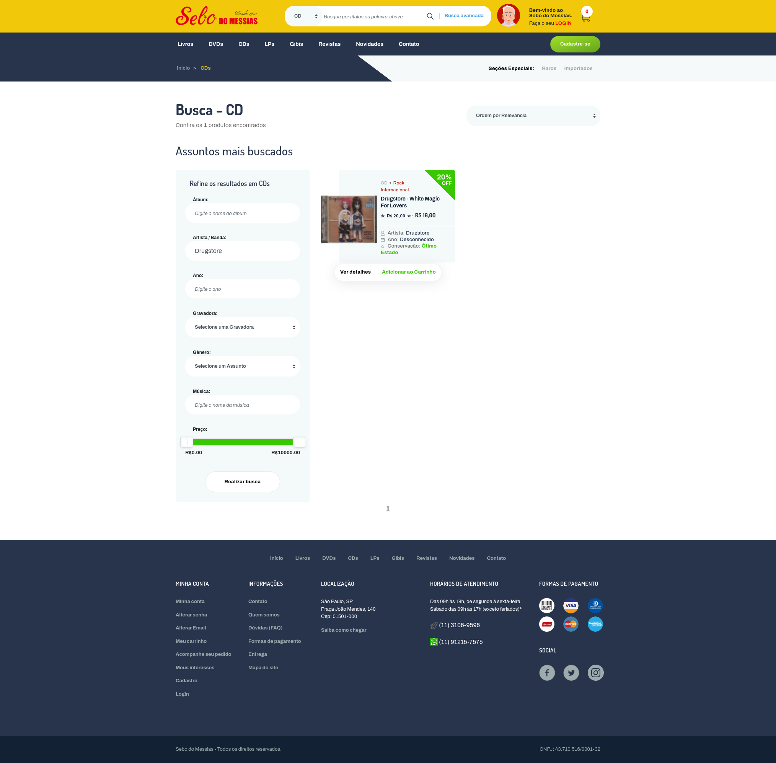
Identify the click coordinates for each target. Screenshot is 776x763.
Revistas (329, 44)
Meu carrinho (191, 641)
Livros (185, 44)
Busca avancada (464, 15)
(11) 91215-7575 (456, 642)
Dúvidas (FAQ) (265, 628)
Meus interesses (195, 667)
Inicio (183, 68)
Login (182, 694)
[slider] (186, 442)
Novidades (369, 44)
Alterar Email (191, 628)
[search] (374, 16)
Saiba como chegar (344, 630)
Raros (549, 68)
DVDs (216, 44)
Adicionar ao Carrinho (409, 272)
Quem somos (264, 615)
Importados (578, 68)
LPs (270, 44)
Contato (409, 44)
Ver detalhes (355, 272)
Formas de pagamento (274, 641)
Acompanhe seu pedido (203, 654)
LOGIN (563, 23)
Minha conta (190, 601)
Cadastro (186, 680)
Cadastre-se (575, 44)
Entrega (257, 654)
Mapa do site (263, 667)
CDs (243, 44)
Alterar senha (191, 615)
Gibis (296, 44)
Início (276, 558)
